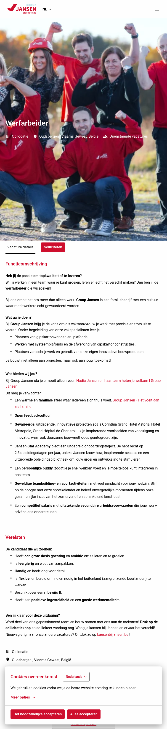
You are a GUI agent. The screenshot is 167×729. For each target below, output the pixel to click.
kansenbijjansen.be (112, 634)
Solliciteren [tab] (53, 247)
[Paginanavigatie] (157, 9)
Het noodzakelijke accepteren (37, 714)
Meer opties (23, 697)
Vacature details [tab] (20, 247)
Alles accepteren (83, 714)
